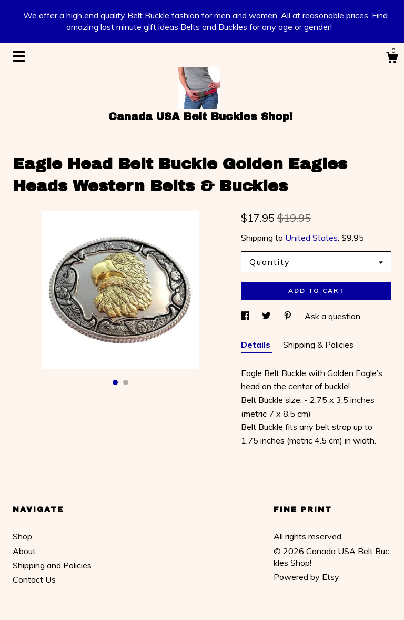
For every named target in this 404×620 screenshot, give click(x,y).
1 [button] (115, 382)
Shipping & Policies (318, 344)
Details (256, 344)
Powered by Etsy (306, 577)
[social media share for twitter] (267, 316)
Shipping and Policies (52, 565)
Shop (22, 536)
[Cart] (392, 59)
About (24, 551)
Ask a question (332, 316)
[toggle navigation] (19, 56)
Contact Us (34, 579)
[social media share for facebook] (246, 316)
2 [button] (125, 382)
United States (311, 237)
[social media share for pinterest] (289, 316)
